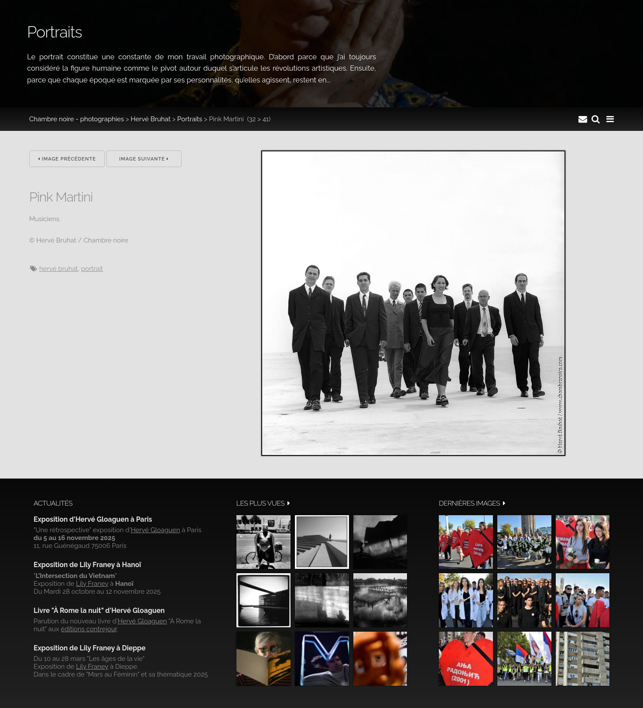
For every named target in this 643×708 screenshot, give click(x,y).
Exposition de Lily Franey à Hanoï (87, 565)
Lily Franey (92, 584)
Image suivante (144, 159)
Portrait (92, 269)
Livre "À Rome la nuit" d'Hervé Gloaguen (99, 610)
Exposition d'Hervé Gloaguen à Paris (93, 519)
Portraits (189, 119)
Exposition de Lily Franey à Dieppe (90, 648)
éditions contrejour (88, 629)
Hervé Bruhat (151, 119)
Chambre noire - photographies (76, 119)
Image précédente (67, 159)
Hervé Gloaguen (155, 530)
